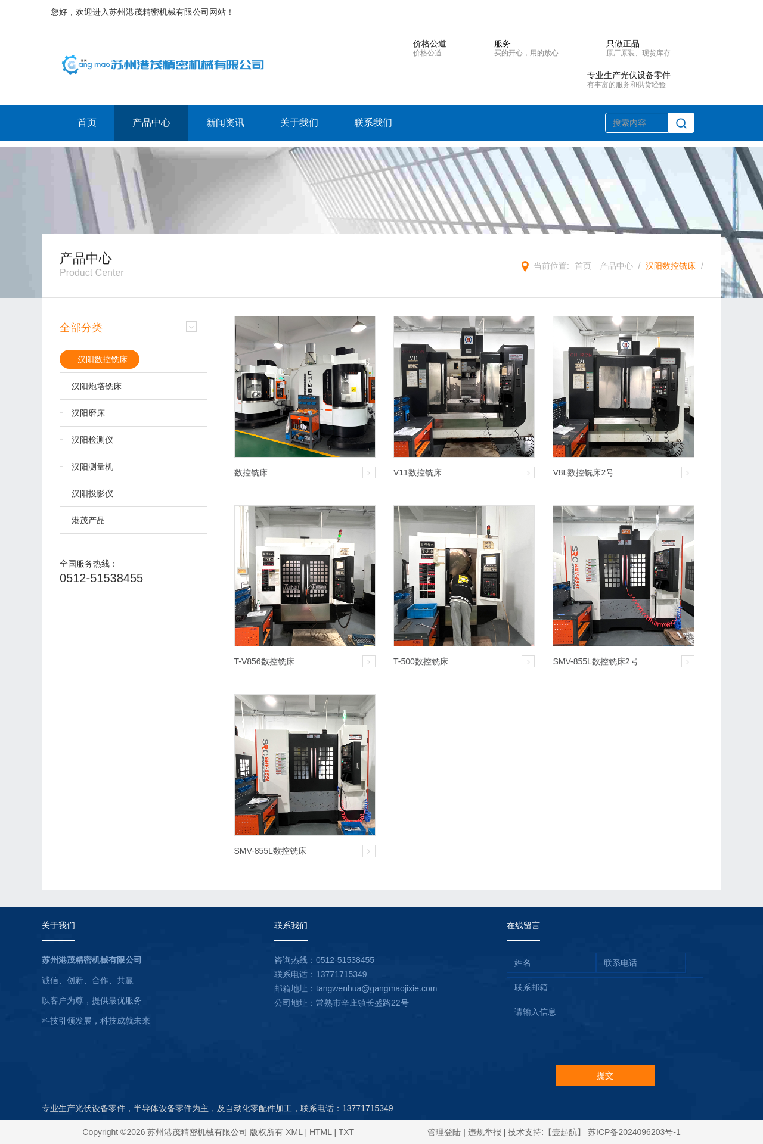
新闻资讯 (225, 122)
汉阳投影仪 (92, 493)
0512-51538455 (101, 578)
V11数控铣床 (417, 472)
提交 (605, 1075)
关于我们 (299, 122)
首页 (87, 122)
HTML (320, 1132)
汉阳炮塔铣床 (97, 386)
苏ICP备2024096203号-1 (634, 1132)
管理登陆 (444, 1132)
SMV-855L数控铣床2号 (595, 661)
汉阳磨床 (88, 413)
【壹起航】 (564, 1132)
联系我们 (373, 122)
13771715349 (341, 974)
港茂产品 (88, 520)
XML (294, 1132)
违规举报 (484, 1132)
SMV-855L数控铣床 (270, 851)
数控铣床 (251, 472)
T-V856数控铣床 (264, 661)
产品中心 (151, 122)
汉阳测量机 (92, 466)
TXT (346, 1132)
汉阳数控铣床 (671, 266)
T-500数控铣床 (420, 661)
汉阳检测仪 (92, 439)
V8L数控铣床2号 (583, 472)
